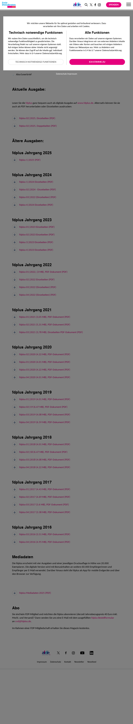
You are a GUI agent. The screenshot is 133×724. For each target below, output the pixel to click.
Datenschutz (61, 74)
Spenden (114, 4)
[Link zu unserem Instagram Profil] (99, 4)
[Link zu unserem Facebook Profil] (95, 4)
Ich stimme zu (97, 61)
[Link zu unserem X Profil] (91, 4)
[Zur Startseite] (9, 4)
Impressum (72, 74)
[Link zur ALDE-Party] (77, 4)
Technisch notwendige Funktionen (35, 61)
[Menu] (128, 5)
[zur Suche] (86, 4)
